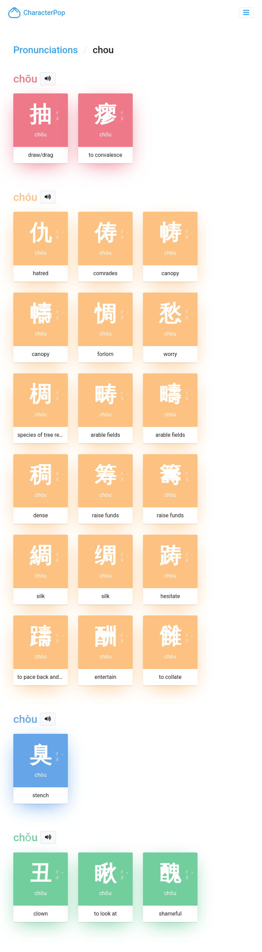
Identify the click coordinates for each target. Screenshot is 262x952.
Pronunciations (45, 50)
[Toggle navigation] (246, 13)
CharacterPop (36, 12)
